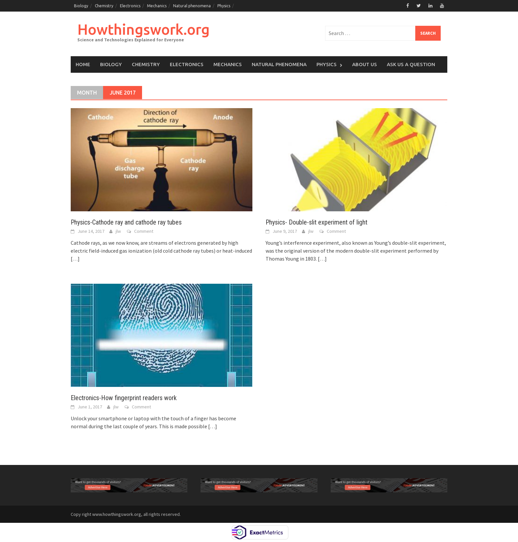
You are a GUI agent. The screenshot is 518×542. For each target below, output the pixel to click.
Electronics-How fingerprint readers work (124, 398)
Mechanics (156, 6)
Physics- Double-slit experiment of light (316, 222)
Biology (81, 6)
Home (83, 64)
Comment (143, 231)
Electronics (130, 6)
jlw (118, 231)
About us (364, 64)
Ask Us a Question (411, 64)
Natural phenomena (192, 6)
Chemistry (104, 6)
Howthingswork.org (143, 29)
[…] (75, 258)
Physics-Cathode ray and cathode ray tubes (126, 222)
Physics (223, 6)
